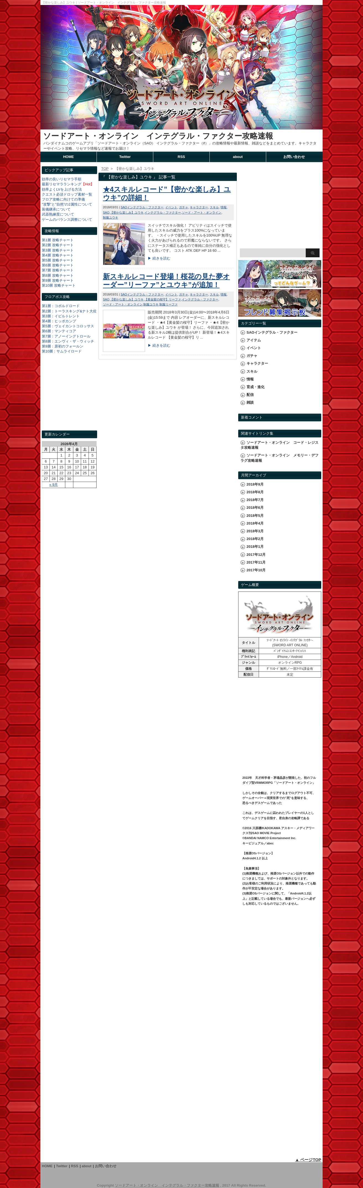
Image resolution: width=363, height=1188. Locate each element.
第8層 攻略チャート (58, 275)
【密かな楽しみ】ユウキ (127, 212)
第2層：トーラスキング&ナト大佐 (69, 311)
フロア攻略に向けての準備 (63, 199)
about (238, 157)
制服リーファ (168, 304)
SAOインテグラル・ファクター (142, 207)
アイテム (254, 340)
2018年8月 (255, 492)
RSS (181, 157)
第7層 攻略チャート (58, 270)
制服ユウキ (110, 217)
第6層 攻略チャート (58, 265)
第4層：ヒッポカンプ (59, 321)
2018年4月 (255, 523)
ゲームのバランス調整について (67, 219)
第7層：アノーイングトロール (66, 336)
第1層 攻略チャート (58, 240)
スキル (214, 207)
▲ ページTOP (308, 1159)
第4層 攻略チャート (58, 255)
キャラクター (199, 207)
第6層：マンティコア (59, 331)
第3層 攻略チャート (58, 250)
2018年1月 (255, 546)
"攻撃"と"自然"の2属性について (67, 204)
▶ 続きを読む (159, 258)
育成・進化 (256, 387)
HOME (68, 157)
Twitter (125, 157)
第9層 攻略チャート (58, 280)
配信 (250, 395)
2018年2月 (255, 539)
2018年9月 (255, 484)
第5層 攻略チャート (58, 260)
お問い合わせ (294, 157)
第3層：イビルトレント (61, 316)
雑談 (250, 402)
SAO (106, 212)
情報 (224, 207)
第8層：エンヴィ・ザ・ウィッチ (68, 341)
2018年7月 (255, 500)
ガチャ (183, 207)
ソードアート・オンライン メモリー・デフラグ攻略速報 (279, 457)
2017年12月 (256, 555)
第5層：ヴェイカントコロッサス (68, 326)
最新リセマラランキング (61, 184)
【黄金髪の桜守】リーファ (162, 299)
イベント (171, 207)
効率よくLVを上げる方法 (62, 189)
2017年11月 (256, 562)
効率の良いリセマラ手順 (61, 179)
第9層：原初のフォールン (62, 346)
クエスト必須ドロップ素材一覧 (67, 194)
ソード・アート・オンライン (201, 212)
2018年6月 (255, 507)
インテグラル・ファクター (162, 212)
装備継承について (56, 209)
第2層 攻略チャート (58, 245)
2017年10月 (256, 570)
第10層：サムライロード (62, 351)
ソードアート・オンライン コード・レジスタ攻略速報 (279, 445)
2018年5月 (255, 515)
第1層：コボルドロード (61, 306)
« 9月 (53, 485)
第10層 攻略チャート (59, 285)
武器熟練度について (58, 214)
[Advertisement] (69, 397)
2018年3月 (255, 531)
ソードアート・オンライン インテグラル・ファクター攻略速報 (158, 136)
